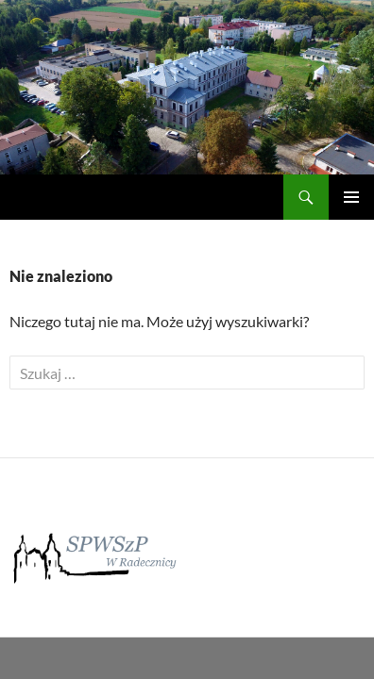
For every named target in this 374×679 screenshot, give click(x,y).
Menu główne (351, 197)
